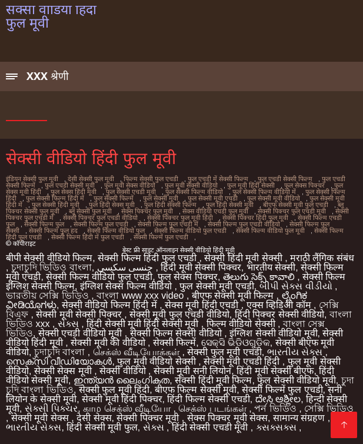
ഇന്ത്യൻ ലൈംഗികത (121, 380)
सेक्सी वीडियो (123, 371)
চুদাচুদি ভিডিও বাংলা (51, 267)
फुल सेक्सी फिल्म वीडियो (194, 191)
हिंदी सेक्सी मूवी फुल (101, 427)
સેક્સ (69, 324)
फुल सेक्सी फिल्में (114, 198)
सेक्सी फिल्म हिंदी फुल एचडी (148, 258)
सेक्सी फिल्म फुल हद (53, 230)
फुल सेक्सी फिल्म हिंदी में (55, 198)
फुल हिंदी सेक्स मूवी (112, 204)
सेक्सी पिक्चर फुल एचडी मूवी (292, 211)
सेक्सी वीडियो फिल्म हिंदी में (110, 305)
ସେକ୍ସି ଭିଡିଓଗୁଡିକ (235, 343)
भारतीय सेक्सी (271, 267)
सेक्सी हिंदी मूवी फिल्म (213, 380)
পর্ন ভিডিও (276, 408)
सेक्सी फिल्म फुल (44, 224)
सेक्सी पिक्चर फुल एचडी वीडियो (100, 217)
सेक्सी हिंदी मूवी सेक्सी (244, 258)
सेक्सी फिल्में (174, 343)
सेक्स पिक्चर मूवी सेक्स (227, 418)
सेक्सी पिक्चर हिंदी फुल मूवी (255, 217)
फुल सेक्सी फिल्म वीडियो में (264, 191)
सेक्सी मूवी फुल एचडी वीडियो (179, 314)
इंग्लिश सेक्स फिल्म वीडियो (127, 286)
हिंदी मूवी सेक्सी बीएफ (275, 371)
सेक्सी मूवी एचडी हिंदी (243, 361)
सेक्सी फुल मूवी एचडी (224, 352)
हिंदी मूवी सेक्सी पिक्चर (201, 267)
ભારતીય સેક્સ (296, 352)
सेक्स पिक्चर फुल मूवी (147, 211)
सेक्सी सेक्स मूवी (64, 371)
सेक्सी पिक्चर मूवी (148, 418)
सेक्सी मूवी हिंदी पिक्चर (122, 399)
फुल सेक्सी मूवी (160, 198)
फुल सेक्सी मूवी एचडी (213, 198)
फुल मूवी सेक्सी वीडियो (191, 185)
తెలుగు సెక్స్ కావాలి (260, 277)
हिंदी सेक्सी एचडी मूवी (211, 427)
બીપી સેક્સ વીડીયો (297, 286)
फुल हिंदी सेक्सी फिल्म (170, 204)
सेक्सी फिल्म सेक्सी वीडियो (177, 333)
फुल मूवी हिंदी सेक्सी (251, 185)
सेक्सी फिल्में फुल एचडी (161, 237)
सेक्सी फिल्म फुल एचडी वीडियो (244, 224)
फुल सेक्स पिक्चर (304, 185)
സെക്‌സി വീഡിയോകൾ (59, 361)
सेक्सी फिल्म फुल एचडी (101, 224)
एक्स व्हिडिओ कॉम (280, 305)
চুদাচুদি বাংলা (61, 352)
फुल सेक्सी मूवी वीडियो (273, 198)
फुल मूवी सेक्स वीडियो (129, 185)
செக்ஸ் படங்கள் (213, 408)
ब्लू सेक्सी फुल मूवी (90, 211)
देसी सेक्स (93, 418)
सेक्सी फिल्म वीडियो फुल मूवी (270, 230)
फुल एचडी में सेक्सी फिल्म (218, 178)
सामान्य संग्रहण (300, 418)
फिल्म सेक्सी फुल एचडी (151, 178)
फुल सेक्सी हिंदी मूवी (55, 204)
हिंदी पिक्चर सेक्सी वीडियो (279, 314)
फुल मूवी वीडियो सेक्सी (157, 361)
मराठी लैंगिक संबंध (322, 258)
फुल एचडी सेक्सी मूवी (70, 185)
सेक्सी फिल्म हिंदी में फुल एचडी (87, 237)
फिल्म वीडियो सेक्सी (242, 324)
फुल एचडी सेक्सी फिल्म (285, 178)
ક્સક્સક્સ (277, 427)
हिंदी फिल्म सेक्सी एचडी (208, 399)
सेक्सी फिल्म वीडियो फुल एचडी (190, 230)
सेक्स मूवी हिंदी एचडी (203, 305)
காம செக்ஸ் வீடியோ (128, 408)
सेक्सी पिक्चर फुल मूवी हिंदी (180, 217)
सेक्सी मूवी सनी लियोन (192, 371)
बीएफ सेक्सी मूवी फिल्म (234, 296)
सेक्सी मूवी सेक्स (41, 418)
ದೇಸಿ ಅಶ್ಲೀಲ (278, 399)
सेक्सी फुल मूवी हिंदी (114, 390)
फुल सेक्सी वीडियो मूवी (296, 380)
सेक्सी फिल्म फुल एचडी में (168, 224)
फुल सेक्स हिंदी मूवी (73, 191)
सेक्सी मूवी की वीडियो (109, 343)
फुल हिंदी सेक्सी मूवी (230, 204)
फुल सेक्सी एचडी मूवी (131, 191)
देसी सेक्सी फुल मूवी (91, 178)
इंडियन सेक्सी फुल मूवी (32, 178)
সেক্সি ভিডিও (329, 408)
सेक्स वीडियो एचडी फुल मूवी (215, 211)
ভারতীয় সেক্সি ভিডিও (48, 296)
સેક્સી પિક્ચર (51, 408)
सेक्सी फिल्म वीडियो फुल (116, 230)
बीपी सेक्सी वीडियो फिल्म (49, 258)
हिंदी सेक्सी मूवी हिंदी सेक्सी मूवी (143, 324)
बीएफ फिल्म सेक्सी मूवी (196, 390)
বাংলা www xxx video (141, 296)
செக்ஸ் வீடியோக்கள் (137, 352)
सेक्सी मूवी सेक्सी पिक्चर (80, 314)
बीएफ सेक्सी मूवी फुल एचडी (295, 204)
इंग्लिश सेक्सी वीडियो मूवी (273, 333)
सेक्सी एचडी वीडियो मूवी (81, 333)
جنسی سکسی (126, 267)
